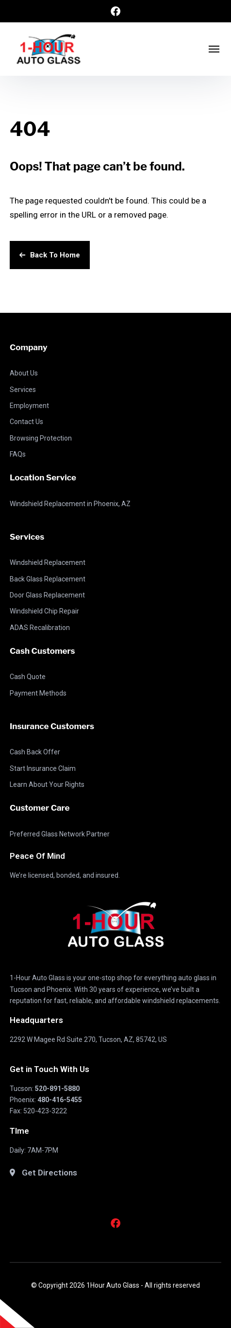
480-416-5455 (59, 1100)
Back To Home (49, 255)
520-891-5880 (57, 1088)
